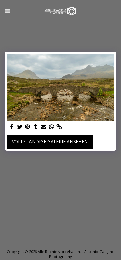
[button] (7, 10)
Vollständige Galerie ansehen (50, 141)
